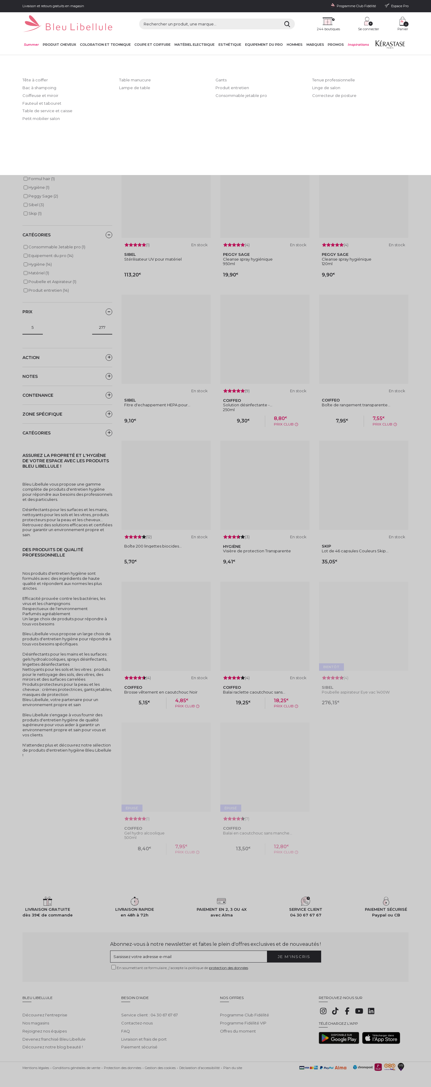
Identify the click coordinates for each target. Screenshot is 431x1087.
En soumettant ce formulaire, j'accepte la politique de (182, 968)
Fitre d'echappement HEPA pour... (157, 404)
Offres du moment (238, 1026)
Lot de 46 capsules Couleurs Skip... (355, 550)
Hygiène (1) (38, 187)
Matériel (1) (38, 272)
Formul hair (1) (41, 178)
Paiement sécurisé (139, 1042)
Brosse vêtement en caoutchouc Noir (161, 692)
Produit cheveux (59, 45)
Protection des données (122, 1063)
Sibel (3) (36, 204)
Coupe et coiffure (152, 45)
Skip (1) (35, 213)
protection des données (228, 968)
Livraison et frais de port (144, 1034)
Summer (31, 45)
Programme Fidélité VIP (243, 1018)
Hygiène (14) (40, 264)
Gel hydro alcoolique (144, 833)
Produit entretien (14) (48, 290)
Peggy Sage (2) (43, 196)
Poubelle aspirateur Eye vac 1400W (356, 692)
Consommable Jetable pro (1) (56, 246)
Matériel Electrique (194, 45)
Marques (315, 45)
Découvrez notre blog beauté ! (52, 1042)
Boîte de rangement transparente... (356, 404)
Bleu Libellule (55, 60)
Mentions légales (35, 1063)
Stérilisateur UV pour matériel (153, 259)
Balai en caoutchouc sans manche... (257, 833)
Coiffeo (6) (38, 170)
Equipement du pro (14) (50, 255)
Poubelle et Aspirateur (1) (52, 281)
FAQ (125, 1026)
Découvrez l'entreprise (44, 1010)
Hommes (295, 45)
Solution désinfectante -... (247, 404)
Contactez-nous (137, 1018)
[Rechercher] (287, 24)
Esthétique (229, 45)
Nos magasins (35, 1018)
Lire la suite (33, 117)
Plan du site (232, 1063)
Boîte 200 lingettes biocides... (153, 546)
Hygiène (143, 60)
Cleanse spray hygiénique (248, 259)
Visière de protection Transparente (257, 550)
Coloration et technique (105, 45)
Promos (336, 45)
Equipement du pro (264, 45)
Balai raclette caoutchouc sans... (254, 692)
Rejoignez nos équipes (44, 1026)
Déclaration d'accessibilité (199, 1063)
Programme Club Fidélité (244, 1010)
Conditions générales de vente (76, 1063)
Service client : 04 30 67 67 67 (149, 1010)
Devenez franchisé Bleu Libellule (54, 1034)
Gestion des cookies (160, 1063)
